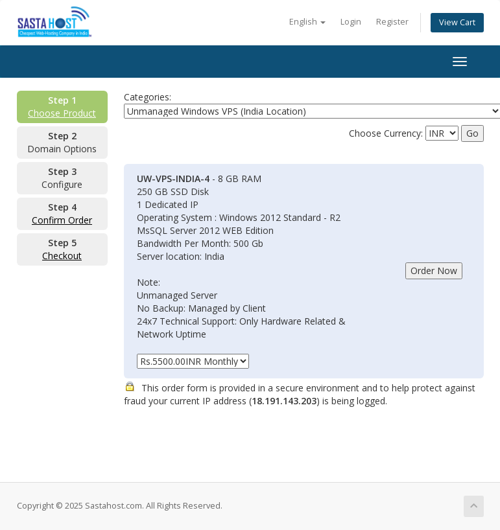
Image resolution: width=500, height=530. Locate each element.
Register (392, 21)
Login (350, 21)
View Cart (457, 22)
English (307, 21)
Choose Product (62, 113)
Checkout (62, 255)
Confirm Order (62, 220)
